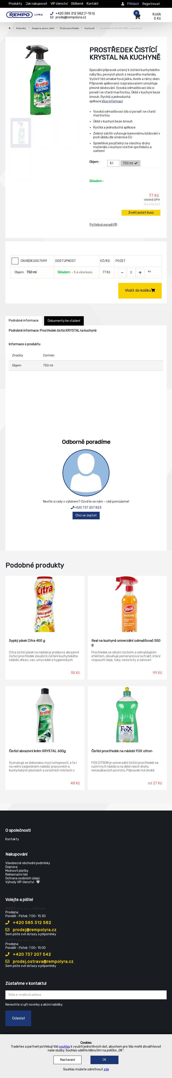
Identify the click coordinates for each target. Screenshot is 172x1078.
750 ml (130, 163)
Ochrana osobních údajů (22, 878)
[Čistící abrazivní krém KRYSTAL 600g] (45, 714)
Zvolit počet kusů (141, 213)
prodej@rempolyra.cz (31, 929)
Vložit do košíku (140, 290)
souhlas (64, 1047)
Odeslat (18, 1018)
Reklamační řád (16, 874)
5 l (114, 163)
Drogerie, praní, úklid (43, 28)
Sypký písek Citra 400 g (27, 641)
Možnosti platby (16, 871)
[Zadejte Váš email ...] (86, 994)
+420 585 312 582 (28, 922)
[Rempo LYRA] (24, 13)
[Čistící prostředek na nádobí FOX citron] (127, 714)
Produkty (15, 4)
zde (106, 1069)
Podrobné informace (24, 320)
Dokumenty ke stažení (64, 321)
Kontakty (12, 839)
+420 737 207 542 (28, 954)
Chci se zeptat (86, 515)
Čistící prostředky (69, 28)
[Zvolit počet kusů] (131, 272)
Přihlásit (133, 4)
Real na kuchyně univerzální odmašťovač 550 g (125, 643)
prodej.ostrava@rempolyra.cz (39, 961)
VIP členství (59, 4)
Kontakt (93, 4)
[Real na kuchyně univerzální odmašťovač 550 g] (127, 604)
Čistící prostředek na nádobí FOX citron (121, 751)
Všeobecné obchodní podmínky (27, 863)
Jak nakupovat (36, 4)
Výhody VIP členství (22, 882)
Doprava (11, 867)
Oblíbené (77, 4)
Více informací (112, 101)
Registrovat (151, 4)
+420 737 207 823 (86, 508)
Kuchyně (90, 28)
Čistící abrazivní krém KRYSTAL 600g (37, 751)
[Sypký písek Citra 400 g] (45, 604)
